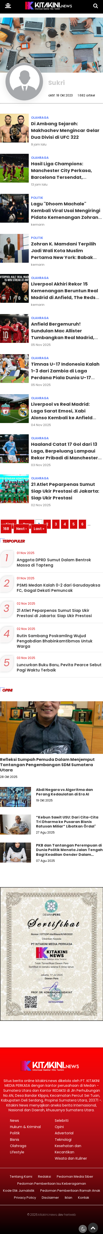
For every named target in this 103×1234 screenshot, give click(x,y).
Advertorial (64, 1133)
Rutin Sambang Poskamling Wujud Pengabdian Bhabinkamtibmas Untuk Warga (54, 641)
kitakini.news (47, 1214)
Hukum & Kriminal (25, 1126)
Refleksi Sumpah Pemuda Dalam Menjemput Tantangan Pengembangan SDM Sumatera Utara (47, 765)
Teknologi (63, 1139)
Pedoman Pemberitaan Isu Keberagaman (51, 1184)
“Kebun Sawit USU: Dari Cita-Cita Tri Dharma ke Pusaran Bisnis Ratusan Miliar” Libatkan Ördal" (67, 822)
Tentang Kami (21, 1177)
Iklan (68, 1198)
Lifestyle (17, 1152)
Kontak (83, 1198)
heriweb (70, 1214)
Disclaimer (50, 1198)
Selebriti (61, 1120)
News (14, 1120)
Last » (39, 528)
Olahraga (40, 117)
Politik (37, 198)
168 (6, 528)
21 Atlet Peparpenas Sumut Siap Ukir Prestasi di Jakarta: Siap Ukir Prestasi (65, 491)
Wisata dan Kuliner (71, 1158)
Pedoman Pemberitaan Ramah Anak (70, 1191)
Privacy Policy (25, 1198)
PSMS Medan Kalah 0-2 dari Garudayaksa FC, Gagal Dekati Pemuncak (58, 588)
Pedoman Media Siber (75, 1177)
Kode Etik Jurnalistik (18, 1191)
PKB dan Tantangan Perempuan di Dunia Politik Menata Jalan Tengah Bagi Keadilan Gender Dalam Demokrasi (69, 852)
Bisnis (14, 1139)
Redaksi (44, 1177)
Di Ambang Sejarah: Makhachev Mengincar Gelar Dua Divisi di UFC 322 (65, 130)
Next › (21, 528)
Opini (59, 1126)
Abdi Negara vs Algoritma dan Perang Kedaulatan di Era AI (64, 792)
